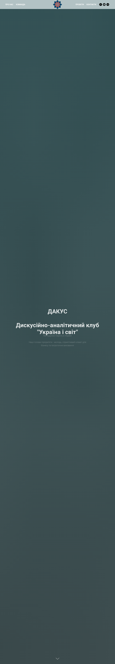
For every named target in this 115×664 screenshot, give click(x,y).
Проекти (80, 4)
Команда (20, 4)
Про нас (9, 4)
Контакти (91, 4)
